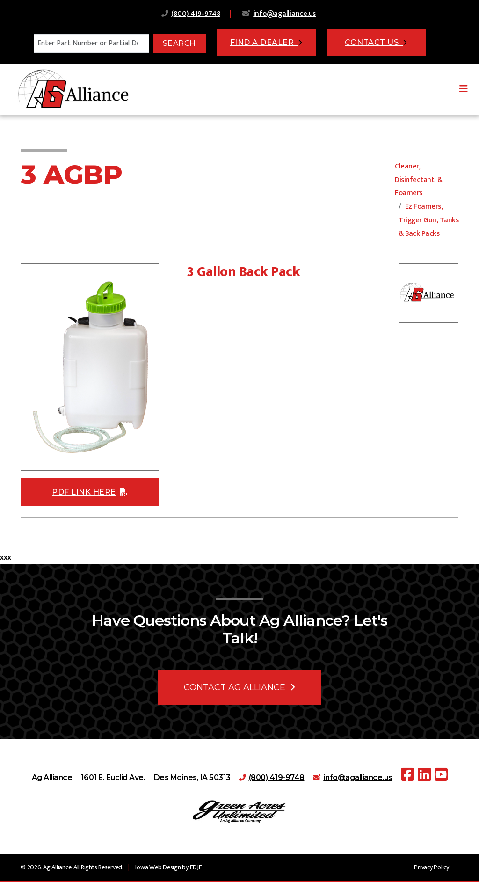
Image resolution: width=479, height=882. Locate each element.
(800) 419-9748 (195, 13)
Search (179, 43)
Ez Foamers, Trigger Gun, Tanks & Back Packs (428, 220)
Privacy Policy (431, 867)
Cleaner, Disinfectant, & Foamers (419, 180)
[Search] (91, 43)
